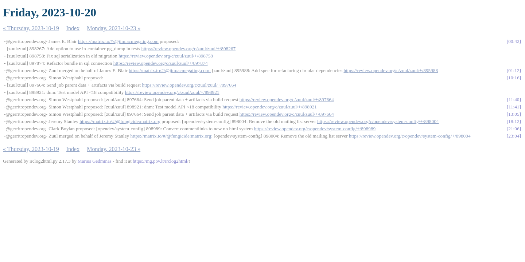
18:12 (513, 121)
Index (72, 28)
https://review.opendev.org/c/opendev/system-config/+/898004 (378, 121)
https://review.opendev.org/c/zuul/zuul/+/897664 (189, 85)
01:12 (513, 70)
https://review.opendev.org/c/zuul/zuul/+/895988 (390, 70)
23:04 (513, 136)
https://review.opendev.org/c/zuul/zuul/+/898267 (188, 48)
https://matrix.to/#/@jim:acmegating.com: (170, 70)
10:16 (513, 77)
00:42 (513, 41)
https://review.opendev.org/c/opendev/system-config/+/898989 (315, 128)
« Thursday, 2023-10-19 (31, 28)
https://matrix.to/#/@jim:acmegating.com (118, 41)
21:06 (513, 128)
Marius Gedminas (95, 161)
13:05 (513, 114)
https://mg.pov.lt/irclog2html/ (160, 161)
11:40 (514, 99)
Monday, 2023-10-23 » (113, 28)
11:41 (514, 107)
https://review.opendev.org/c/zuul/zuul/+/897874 (160, 63)
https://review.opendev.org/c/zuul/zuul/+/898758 (165, 56)
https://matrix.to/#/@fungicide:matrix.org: (172, 136)
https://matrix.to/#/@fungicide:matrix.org (119, 121)
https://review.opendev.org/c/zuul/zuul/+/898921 (172, 92)
